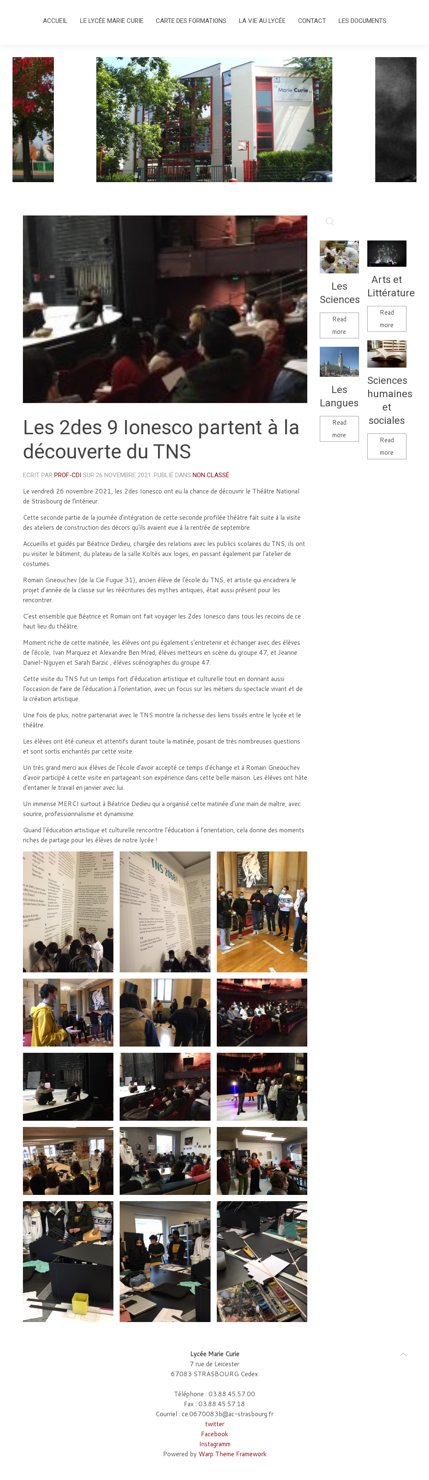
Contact (312, 21)
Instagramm (215, 1444)
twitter (214, 1424)
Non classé (211, 475)
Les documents (362, 21)
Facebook (214, 1434)
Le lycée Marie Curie (111, 21)
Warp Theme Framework (232, 1454)
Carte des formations (191, 21)
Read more (339, 325)
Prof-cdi (67, 475)
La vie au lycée (262, 21)
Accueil (55, 21)
